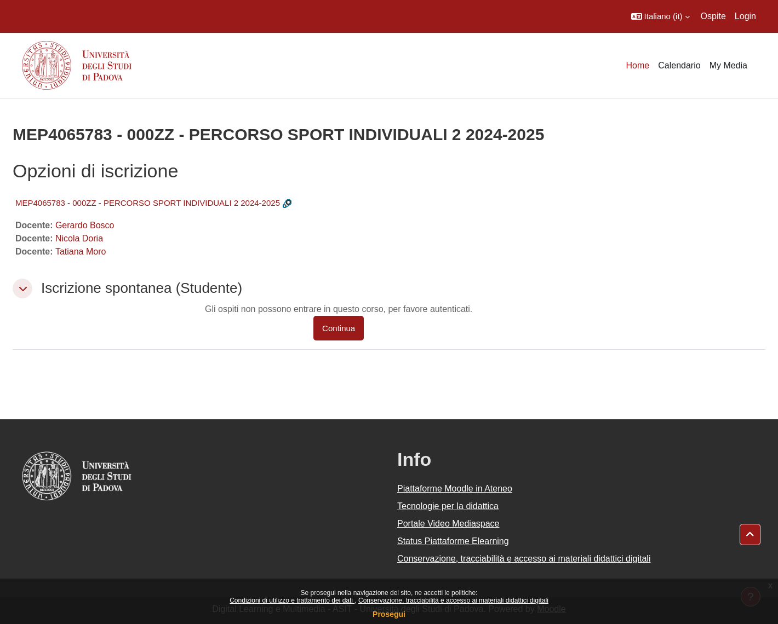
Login (745, 16)
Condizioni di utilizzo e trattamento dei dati (292, 600)
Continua (338, 328)
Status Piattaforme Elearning (453, 541)
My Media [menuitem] (728, 65)
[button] (660, 16)
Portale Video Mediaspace (448, 523)
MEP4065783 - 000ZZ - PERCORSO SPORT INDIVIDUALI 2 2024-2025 (147, 202)
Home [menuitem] (638, 65)
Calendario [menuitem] (679, 65)
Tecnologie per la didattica (448, 506)
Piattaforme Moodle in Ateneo (454, 488)
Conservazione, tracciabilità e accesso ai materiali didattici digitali (453, 600)
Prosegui (389, 614)
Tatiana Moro (80, 251)
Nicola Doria (79, 238)
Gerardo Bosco (85, 225)
